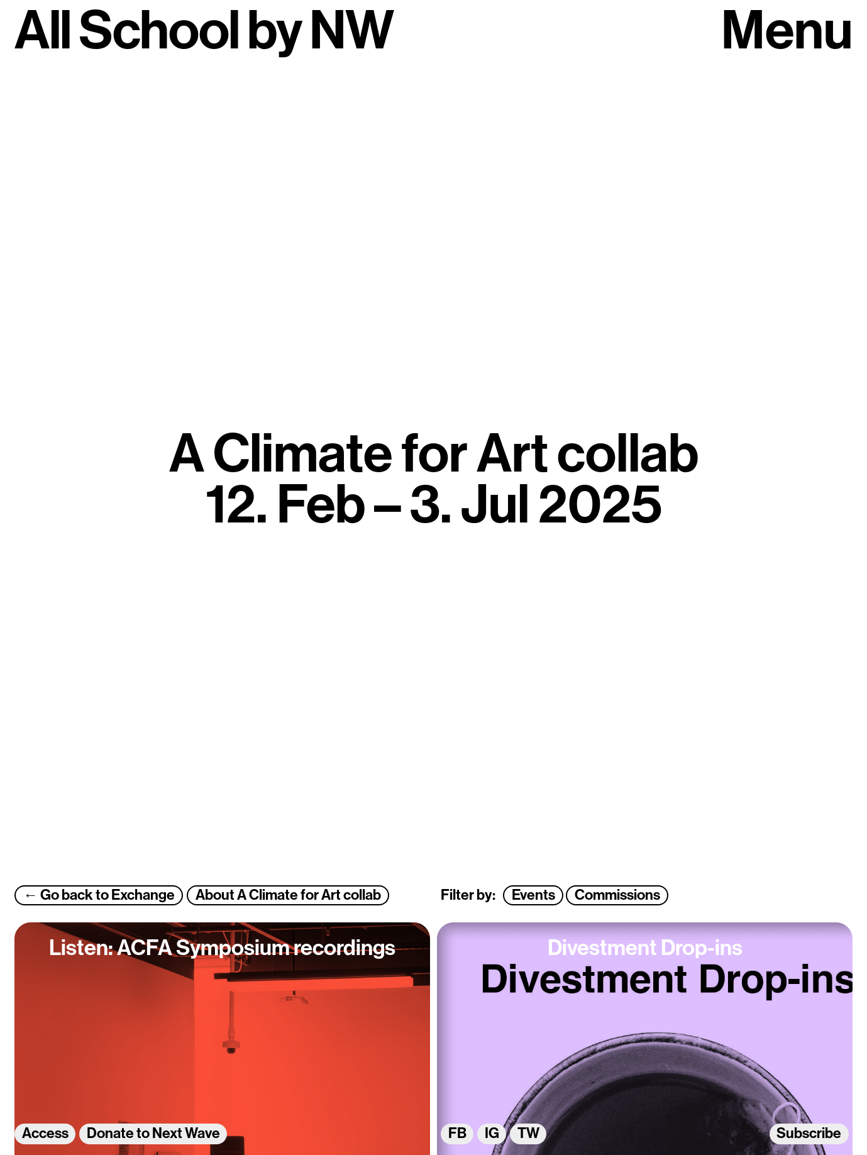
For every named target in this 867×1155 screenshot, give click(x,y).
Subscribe (808, 1134)
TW (528, 1134)
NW (351, 34)
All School (127, 34)
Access (45, 1134)
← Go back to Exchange (99, 895)
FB (457, 1134)
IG (492, 1134)
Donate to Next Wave (153, 1134)
